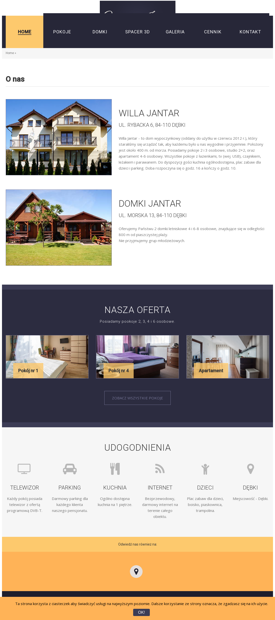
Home (10, 53)
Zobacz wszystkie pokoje (137, 397)
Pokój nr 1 (28, 370)
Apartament (211, 370)
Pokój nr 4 (119, 370)
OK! (141, 612)
